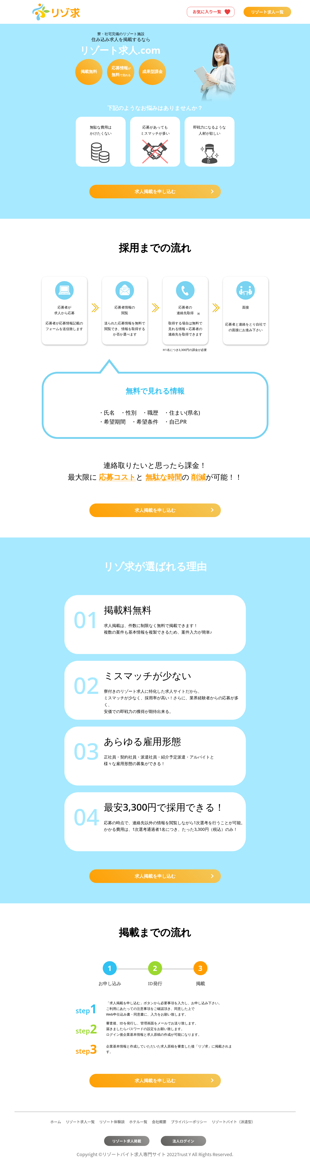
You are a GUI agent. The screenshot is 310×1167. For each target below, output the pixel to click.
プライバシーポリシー (189, 1121)
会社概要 (159, 1121)
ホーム (55, 1121)
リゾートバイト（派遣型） (233, 1121)
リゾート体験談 (111, 1121)
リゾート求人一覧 (267, 12)
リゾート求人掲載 (126, 1141)
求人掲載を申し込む (174, 191)
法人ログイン (183, 1141)
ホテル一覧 (138, 1121)
